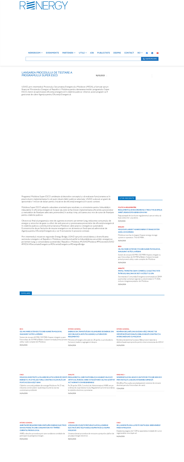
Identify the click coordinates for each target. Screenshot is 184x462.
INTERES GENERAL (74, 337)
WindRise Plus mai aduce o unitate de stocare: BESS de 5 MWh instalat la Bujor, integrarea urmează (138, 391)
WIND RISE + (121, 386)
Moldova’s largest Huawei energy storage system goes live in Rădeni (138, 233)
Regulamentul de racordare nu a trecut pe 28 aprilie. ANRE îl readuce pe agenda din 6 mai (139, 212)
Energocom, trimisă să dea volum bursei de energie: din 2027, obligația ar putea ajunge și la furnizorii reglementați (91, 342)
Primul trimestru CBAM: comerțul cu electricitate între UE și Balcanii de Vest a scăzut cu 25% (140, 279)
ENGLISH (121, 230)
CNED (22, 386)
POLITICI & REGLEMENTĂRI (128, 207)
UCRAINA (71, 436)
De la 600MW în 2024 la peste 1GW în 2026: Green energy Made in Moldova (139, 440)
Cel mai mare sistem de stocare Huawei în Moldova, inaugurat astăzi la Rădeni (136, 254)
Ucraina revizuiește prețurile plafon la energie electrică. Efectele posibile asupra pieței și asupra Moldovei (90, 441)
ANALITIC (121, 274)
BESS (120, 249)
